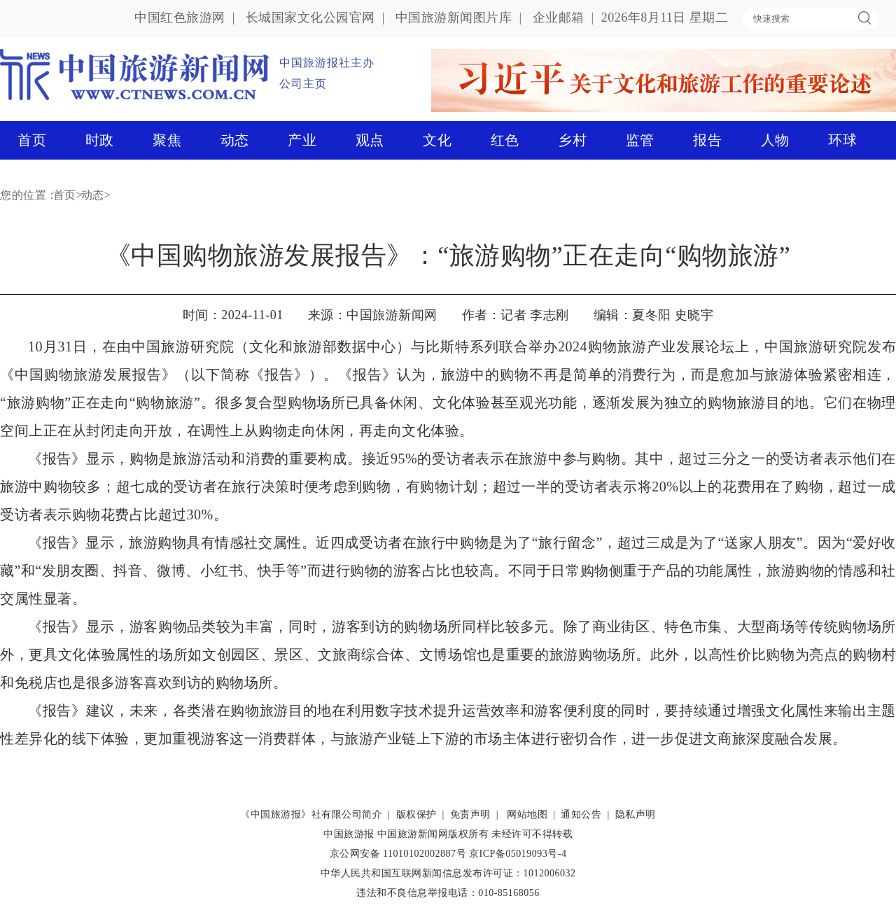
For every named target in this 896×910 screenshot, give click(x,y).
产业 (302, 140)
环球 (842, 140)
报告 (707, 140)
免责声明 (470, 814)
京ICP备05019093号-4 (517, 853)
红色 (505, 140)
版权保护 (416, 814)
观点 (370, 140)
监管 (640, 140)
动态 (234, 140)
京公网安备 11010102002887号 (398, 853)
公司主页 (303, 84)
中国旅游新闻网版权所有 (433, 834)
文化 (437, 140)
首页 (32, 140)
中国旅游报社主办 (326, 63)
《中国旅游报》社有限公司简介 (311, 814)
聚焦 (167, 140)
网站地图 (527, 814)
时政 (99, 140)
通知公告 (581, 814)
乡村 (572, 140)
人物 (775, 140)
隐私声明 (635, 814)
